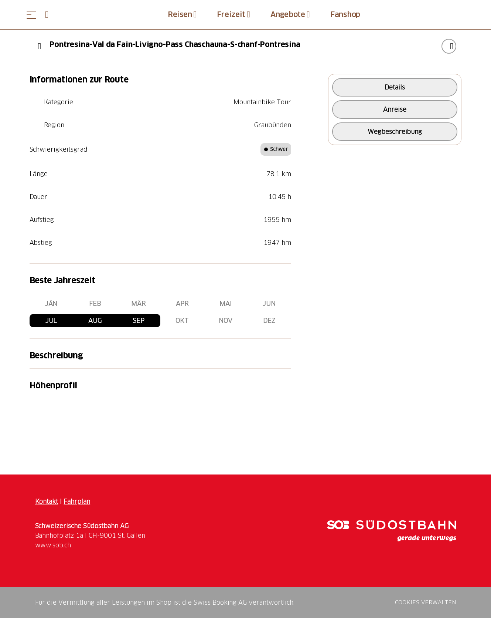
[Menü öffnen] (31, 14)
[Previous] (39, 46)
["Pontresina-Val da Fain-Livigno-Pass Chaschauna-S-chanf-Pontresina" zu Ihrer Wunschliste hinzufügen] (448, 46)
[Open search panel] (50, 14)
